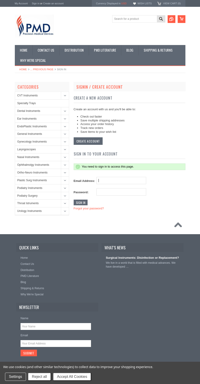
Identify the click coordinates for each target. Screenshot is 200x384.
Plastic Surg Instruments (32, 180)
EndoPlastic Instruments (32, 126)
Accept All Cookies (72, 377)
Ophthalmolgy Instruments (33, 164)
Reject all (39, 377)
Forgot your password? (89, 208)
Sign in (35, 3)
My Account (21, 3)
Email (24, 335)
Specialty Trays (26, 103)
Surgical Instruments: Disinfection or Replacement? (142, 257)
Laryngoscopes (26, 149)
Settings (15, 377)
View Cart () (172, 3)
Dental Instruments (28, 111)
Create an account (53, 3)
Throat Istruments (28, 203)
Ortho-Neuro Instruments (32, 172)
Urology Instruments (29, 211)
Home (23, 69)
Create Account (88, 141)
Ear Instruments (27, 118)
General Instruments (29, 134)
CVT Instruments (27, 95)
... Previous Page (42, 69)
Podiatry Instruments (29, 188)
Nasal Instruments (28, 157)
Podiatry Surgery (27, 195)
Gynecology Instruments (32, 141)
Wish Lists (145, 3)
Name (25, 318)
